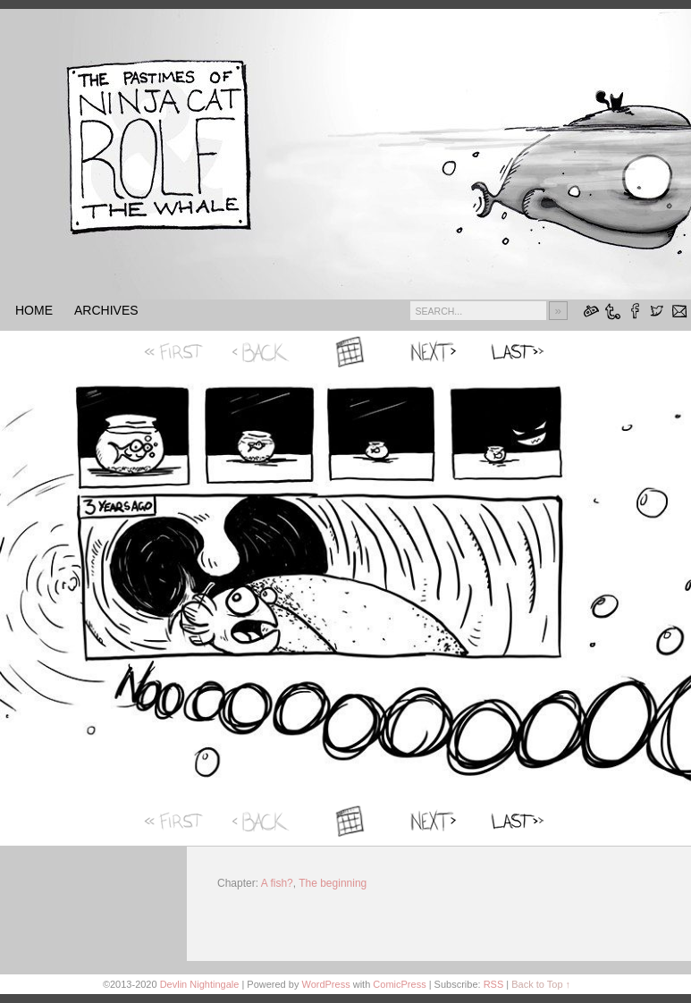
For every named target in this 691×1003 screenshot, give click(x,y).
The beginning (333, 883)
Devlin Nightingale (200, 984)
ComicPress (399, 984)
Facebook (635, 310)
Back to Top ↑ (540, 984)
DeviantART (590, 310)
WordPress (325, 984)
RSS (494, 984)
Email (680, 310)
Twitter (657, 310)
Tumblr (613, 310)
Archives (106, 310)
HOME (34, 310)
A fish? (277, 883)
